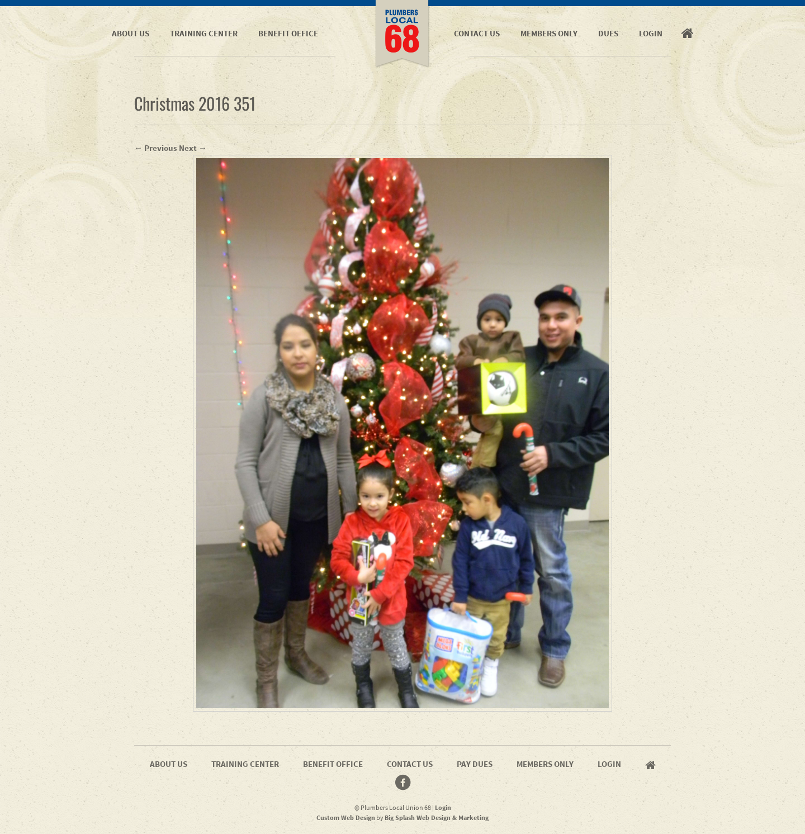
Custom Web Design (345, 817)
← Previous (155, 148)
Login (650, 33)
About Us (130, 33)
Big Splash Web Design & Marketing (437, 817)
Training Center (204, 33)
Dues (608, 33)
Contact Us (477, 33)
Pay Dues (475, 764)
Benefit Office (288, 33)
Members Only (548, 33)
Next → (193, 148)
